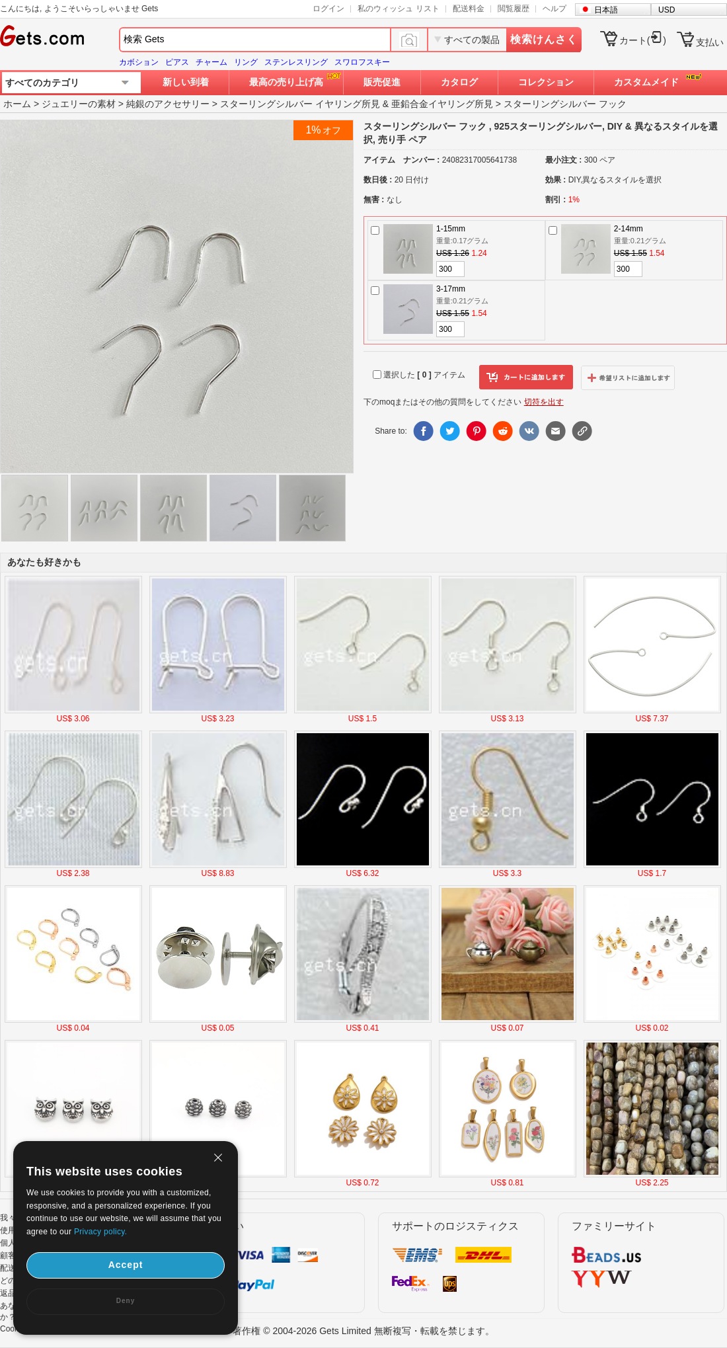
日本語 (606, 10)
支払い (710, 42)
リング (246, 62)
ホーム (17, 104)
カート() (642, 40)
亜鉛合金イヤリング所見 (442, 104)
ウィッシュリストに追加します (627, 377)
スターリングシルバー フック (565, 104)
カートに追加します (526, 377)
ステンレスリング (296, 62)
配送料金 (468, 8)
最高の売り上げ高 (286, 82)
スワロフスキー (362, 62)
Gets (42, 36)
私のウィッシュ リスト (398, 8)
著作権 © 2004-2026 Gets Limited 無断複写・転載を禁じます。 (363, 1331)
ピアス (177, 62)
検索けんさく (544, 39)
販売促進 (382, 82)
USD (666, 10)
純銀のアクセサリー (168, 104)
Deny (125, 1300)
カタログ (459, 82)
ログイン (328, 8)
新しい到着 (186, 82)
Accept (125, 1264)
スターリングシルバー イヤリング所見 (300, 104)
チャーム (211, 62)
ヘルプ (554, 8)
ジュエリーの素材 (79, 104)
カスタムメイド (646, 82)
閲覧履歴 (513, 8)
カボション (139, 62)
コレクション (546, 82)
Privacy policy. (100, 1231)
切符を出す (544, 402)
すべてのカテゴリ (42, 82)
